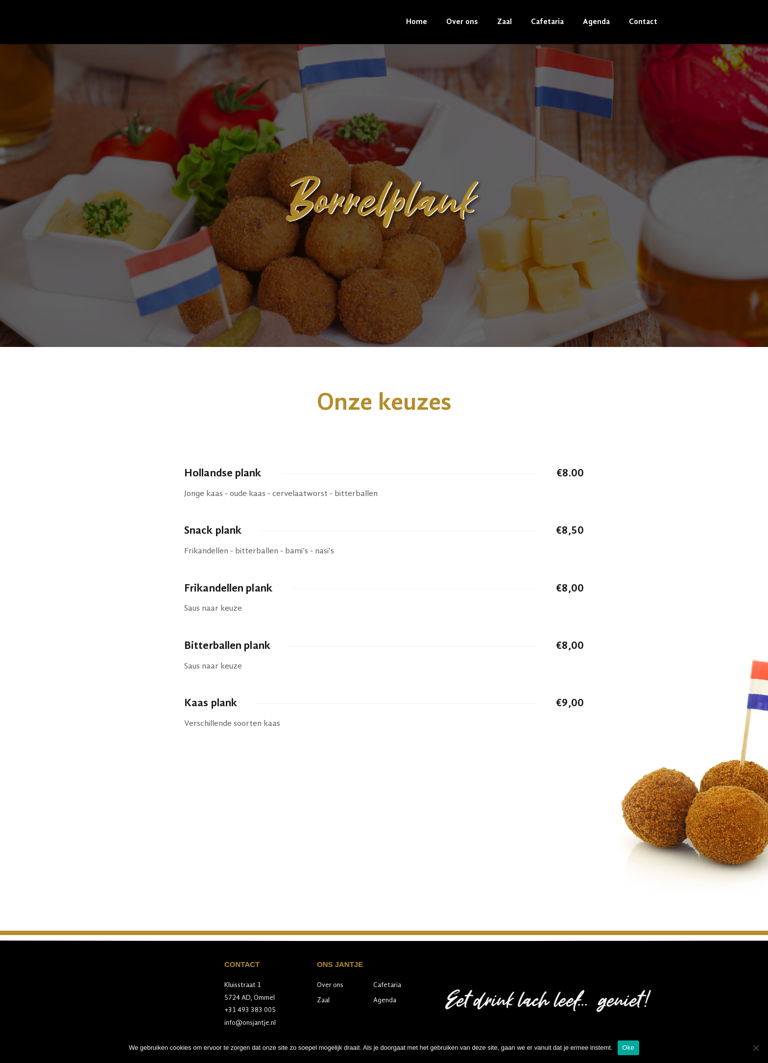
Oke (629, 1047)
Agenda (596, 22)
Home (416, 22)
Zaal (504, 22)
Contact (643, 22)
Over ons (462, 22)
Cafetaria (547, 22)
